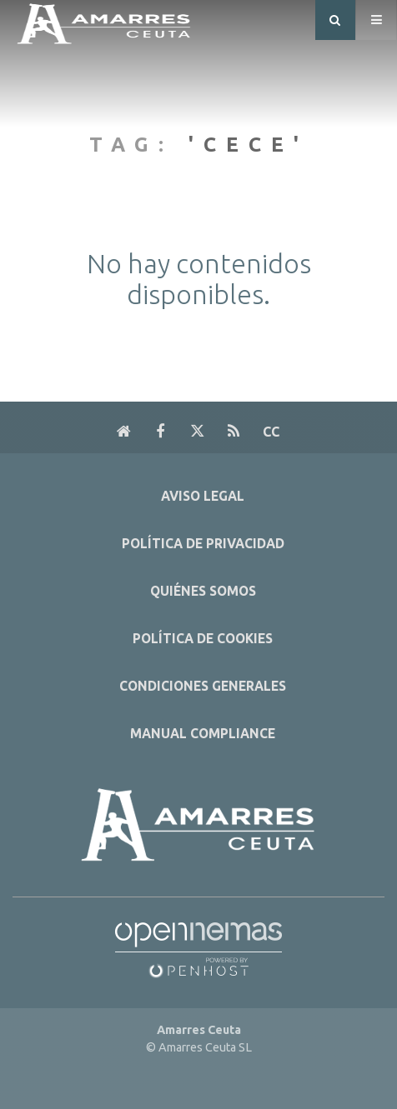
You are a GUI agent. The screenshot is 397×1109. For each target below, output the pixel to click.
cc (271, 431)
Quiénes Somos (203, 591)
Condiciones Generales (202, 686)
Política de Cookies (203, 639)
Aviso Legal (202, 496)
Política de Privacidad (203, 544)
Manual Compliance (202, 734)
